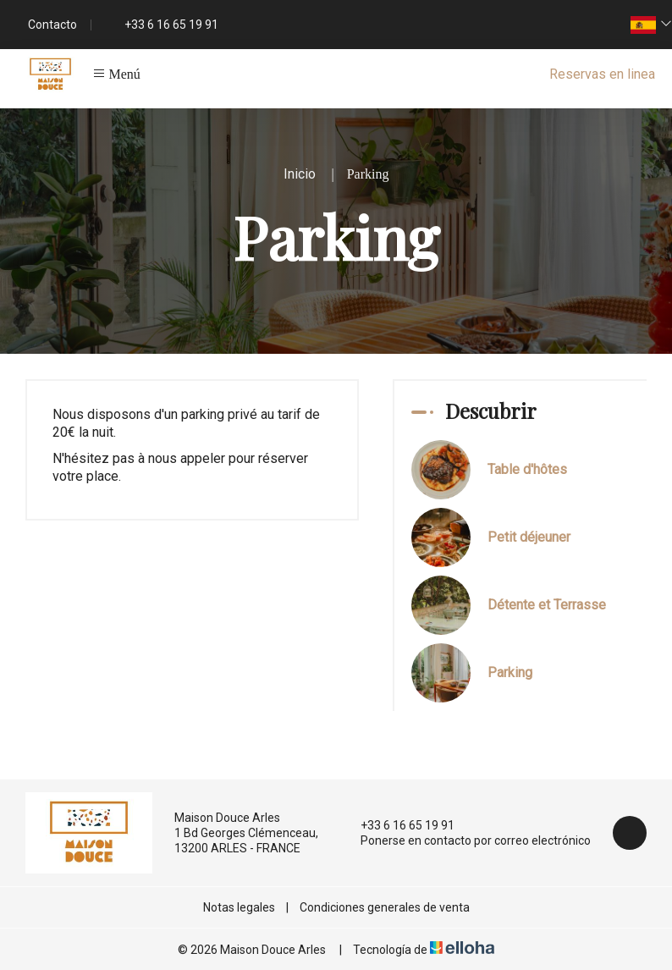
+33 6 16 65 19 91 (397, 825)
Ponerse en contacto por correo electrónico (466, 840)
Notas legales (239, 907)
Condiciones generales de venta (385, 907)
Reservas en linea (602, 74)
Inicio (300, 174)
